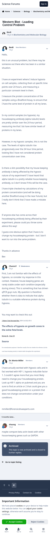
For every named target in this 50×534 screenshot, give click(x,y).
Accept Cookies (14, 521)
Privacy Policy (14, 493)
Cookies (38, 493)
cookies (19, 505)
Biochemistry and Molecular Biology (30, 34)
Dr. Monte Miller (16, 360)
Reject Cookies (37, 521)
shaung (12, 424)
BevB (9, 32)
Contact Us (27, 493)
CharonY (13, 266)
